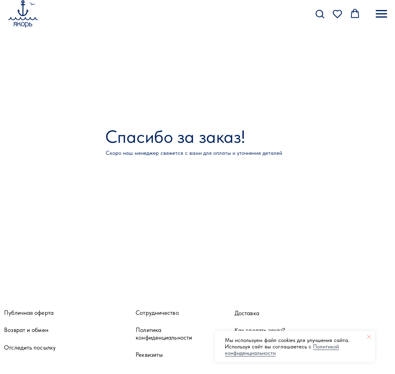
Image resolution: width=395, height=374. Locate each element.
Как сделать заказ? (260, 330)
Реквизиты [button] (149, 354)
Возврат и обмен (26, 330)
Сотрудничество (157, 312)
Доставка (247, 313)
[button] (320, 13)
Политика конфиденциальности (164, 333)
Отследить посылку (30, 347)
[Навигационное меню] (381, 14)
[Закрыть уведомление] (369, 337)
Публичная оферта (29, 312)
